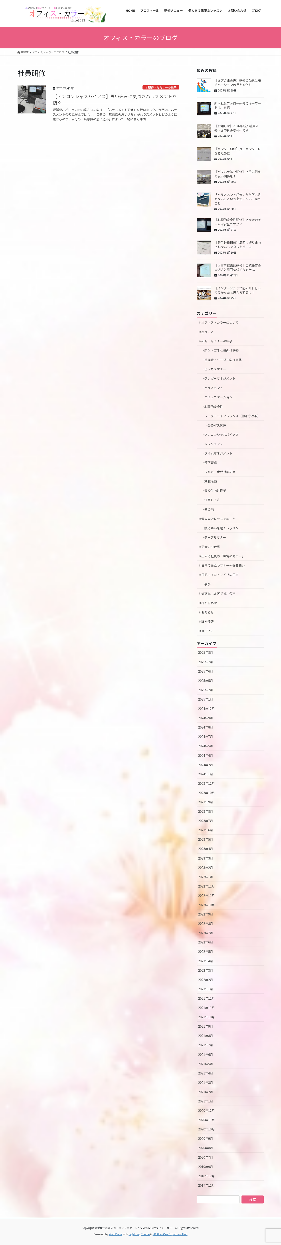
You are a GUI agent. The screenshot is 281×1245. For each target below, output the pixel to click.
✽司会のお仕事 (209, 546)
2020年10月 (206, 1129)
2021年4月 (205, 1073)
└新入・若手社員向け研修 (218, 350)
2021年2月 (205, 1092)
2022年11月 (206, 895)
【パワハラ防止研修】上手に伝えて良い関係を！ (237, 173)
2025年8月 (205, 652)
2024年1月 (205, 774)
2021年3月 (205, 1082)
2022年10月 (206, 905)
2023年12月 (206, 783)
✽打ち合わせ (207, 603)
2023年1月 (205, 877)
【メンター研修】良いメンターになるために (237, 151)
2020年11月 (206, 1120)
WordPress (115, 1234)
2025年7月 (205, 662)
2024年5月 (205, 746)
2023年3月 (205, 858)
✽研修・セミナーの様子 (160, 87)
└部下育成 (207, 462)
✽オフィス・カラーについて (218, 322)
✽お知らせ (206, 612)
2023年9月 (205, 802)
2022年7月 (205, 933)
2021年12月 (206, 998)
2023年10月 (206, 792)
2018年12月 (206, 1176)
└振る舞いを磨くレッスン (220, 528)
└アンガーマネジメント (216, 378)
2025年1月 (205, 699)
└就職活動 (207, 481)
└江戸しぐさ (209, 500)
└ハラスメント (210, 387)
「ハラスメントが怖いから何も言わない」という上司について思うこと (237, 198)
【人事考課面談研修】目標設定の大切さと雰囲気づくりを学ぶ (237, 267)
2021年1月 (205, 1101)
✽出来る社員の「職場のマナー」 (221, 556)
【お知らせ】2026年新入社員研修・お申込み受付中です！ (236, 128)
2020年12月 (206, 1110)
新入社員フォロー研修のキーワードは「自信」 (237, 105)
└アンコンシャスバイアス (218, 434)
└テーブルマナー (213, 537)
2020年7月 (205, 1157)
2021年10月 (206, 1017)
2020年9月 (205, 1138)
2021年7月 (205, 1045)
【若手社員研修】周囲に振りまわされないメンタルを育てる (237, 244)
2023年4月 (205, 848)
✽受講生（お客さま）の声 (216, 593)
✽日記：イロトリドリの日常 (218, 574)
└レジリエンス (210, 444)
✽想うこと (206, 332)
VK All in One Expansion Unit (170, 1234)
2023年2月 (205, 867)
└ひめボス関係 (213, 425)
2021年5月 (205, 1064)
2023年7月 (205, 820)
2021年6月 (205, 1054)
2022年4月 (205, 961)
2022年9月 (205, 914)
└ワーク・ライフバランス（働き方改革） (229, 416)
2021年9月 (205, 1026)
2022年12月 (206, 886)
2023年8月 (205, 811)
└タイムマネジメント (215, 453)
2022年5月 (205, 951)
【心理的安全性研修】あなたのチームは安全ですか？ (237, 221)
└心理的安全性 (210, 406)
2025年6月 (205, 671)
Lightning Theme (139, 1234)
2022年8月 (205, 923)
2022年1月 (205, 989)
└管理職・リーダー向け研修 (220, 359)
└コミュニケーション (215, 397)
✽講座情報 (206, 621)
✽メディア (206, 631)
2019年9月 (205, 1166)
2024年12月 (206, 708)
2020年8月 (205, 1148)
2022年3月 (205, 970)
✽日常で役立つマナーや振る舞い (221, 565)
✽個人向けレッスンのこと (216, 518)
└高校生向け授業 (212, 490)
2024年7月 (205, 736)
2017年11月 (206, 1185)
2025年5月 (205, 680)
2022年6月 (205, 942)
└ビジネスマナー (212, 369)
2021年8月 (205, 1035)
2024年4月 (205, 755)
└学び (206, 584)
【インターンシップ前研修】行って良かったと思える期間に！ (237, 290)
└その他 (206, 509)
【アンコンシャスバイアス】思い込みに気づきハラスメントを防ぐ (115, 99)
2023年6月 (205, 830)
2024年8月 (205, 727)
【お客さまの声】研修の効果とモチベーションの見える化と (237, 82)
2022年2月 (205, 979)
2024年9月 (205, 718)
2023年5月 (205, 839)
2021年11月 (206, 1007)
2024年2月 (205, 764)
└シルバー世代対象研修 (216, 472)
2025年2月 (205, 690)
